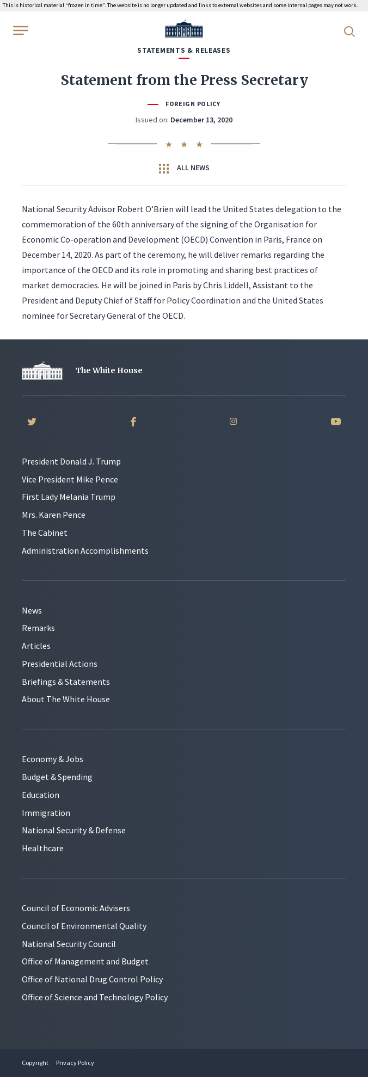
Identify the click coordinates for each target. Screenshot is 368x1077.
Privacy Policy (75, 1063)
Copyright (35, 1063)
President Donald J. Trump (71, 461)
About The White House (66, 699)
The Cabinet (45, 532)
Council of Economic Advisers (76, 907)
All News (184, 168)
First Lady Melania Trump (68, 496)
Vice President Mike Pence (70, 479)
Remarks (38, 627)
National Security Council (69, 943)
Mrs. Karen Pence (53, 514)
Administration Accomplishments (85, 550)
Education (40, 794)
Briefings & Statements (66, 681)
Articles (36, 645)
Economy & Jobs (52, 758)
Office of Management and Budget (85, 961)
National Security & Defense (74, 830)
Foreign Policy (192, 104)
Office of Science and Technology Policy (95, 997)
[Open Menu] (19, 30)
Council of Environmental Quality (84, 925)
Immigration (46, 812)
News (32, 610)
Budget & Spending (57, 776)
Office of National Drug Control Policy (92, 979)
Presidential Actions (59, 663)
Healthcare (43, 848)
